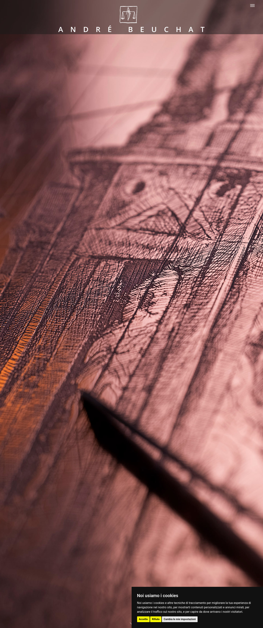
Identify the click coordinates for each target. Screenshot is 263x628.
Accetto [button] (143, 619)
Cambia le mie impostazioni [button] (180, 619)
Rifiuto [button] (156, 619)
